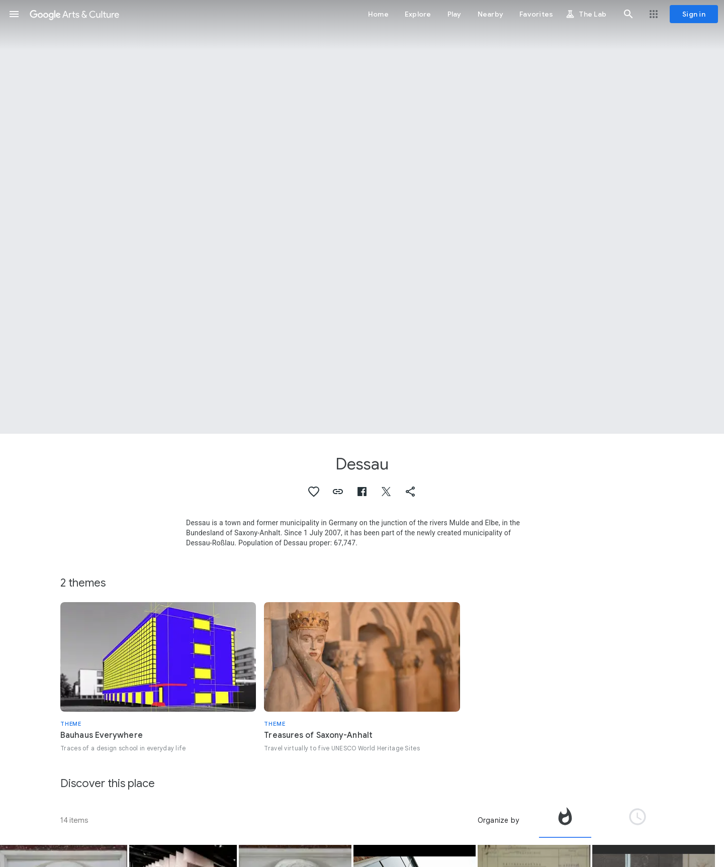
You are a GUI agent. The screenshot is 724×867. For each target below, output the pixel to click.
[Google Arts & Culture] (74, 14)
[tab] (565, 820)
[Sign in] (694, 14)
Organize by (498, 820)
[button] (14, 14)
